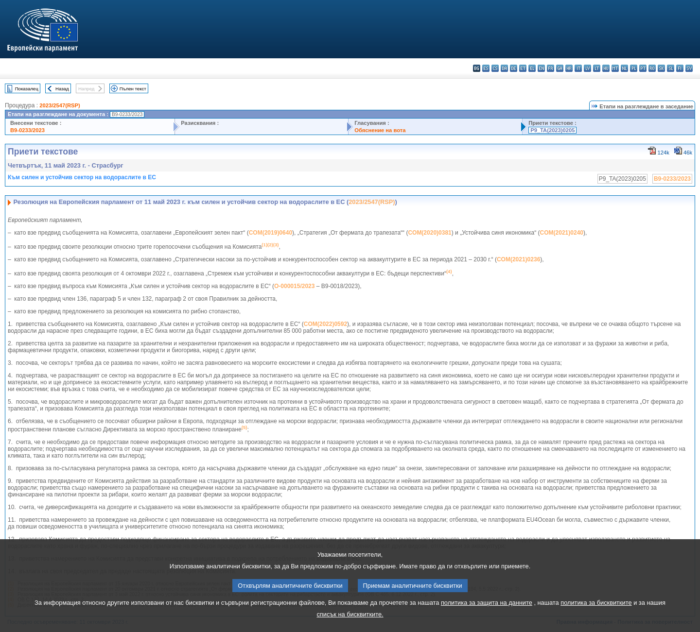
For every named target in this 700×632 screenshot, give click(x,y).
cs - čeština (495, 68)
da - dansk (504, 68)
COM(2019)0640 (270, 232)
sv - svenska (689, 68)
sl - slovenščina (670, 68)
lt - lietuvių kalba (596, 68)
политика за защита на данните (486, 615)
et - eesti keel (522, 68)
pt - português (643, 68)
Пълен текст (133, 88)
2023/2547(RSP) (59, 105)
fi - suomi (679, 68)
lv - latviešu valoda (587, 68)
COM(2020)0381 (429, 232)
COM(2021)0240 (561, 232)
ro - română (652, 68)
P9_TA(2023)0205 (552, 130)
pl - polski (633, 68)
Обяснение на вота (379, 130)
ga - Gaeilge (559, 68)
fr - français (550, 68)
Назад (62, 88)
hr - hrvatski (569, 68)
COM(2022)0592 (325, 324)
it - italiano (578, 68)
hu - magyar (606, 68)
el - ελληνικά (532, 68)
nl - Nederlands (624, 68)
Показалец (26, 88)
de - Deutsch (513, 68)
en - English (541, 68)
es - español (486, 68)
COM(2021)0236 (518, 259)
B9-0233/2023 (27, 130)
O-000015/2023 (294, 286)
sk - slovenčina (661, 68)
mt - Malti (615, 68)
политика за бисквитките (595, 615)
